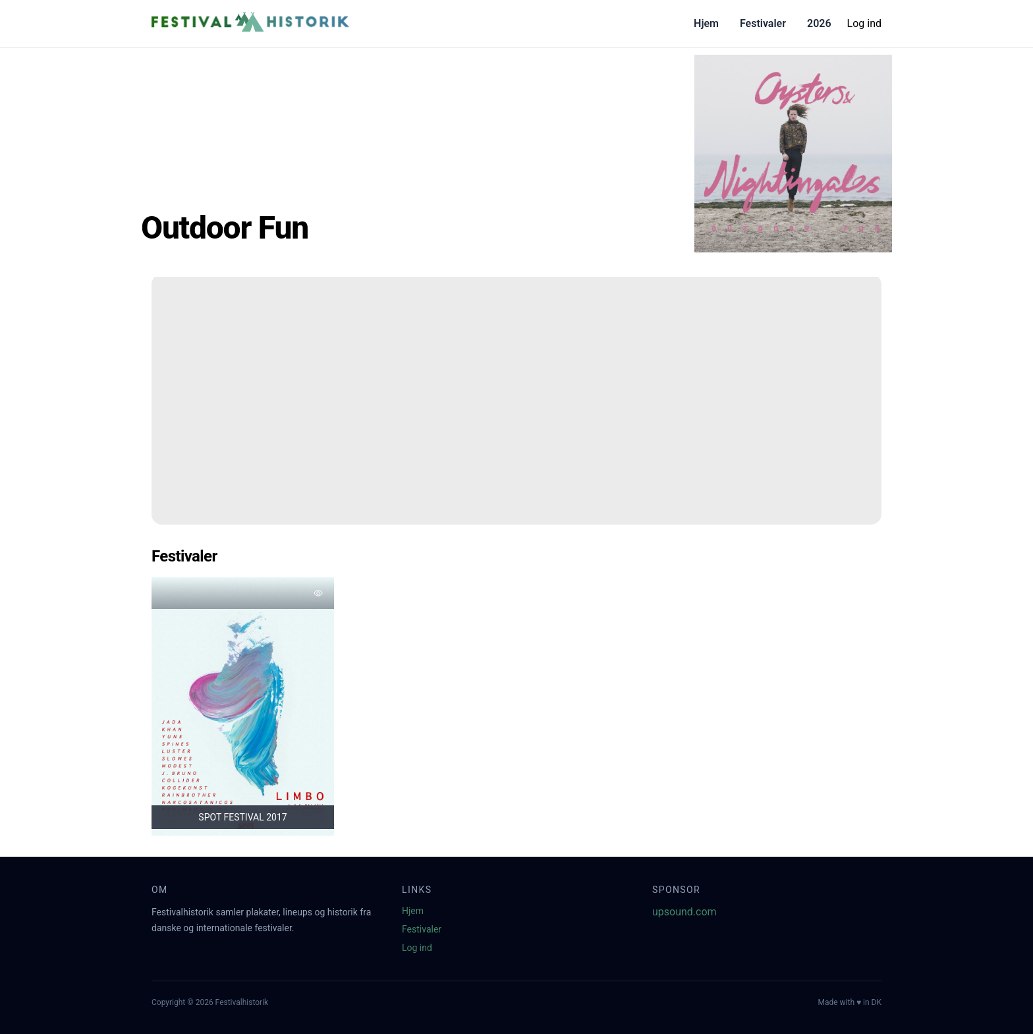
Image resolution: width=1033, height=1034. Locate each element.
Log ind (864, 23)
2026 (819, 23)
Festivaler (763, 23)
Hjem (706, 23)
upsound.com (684, 911)
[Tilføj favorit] (318, 593)
